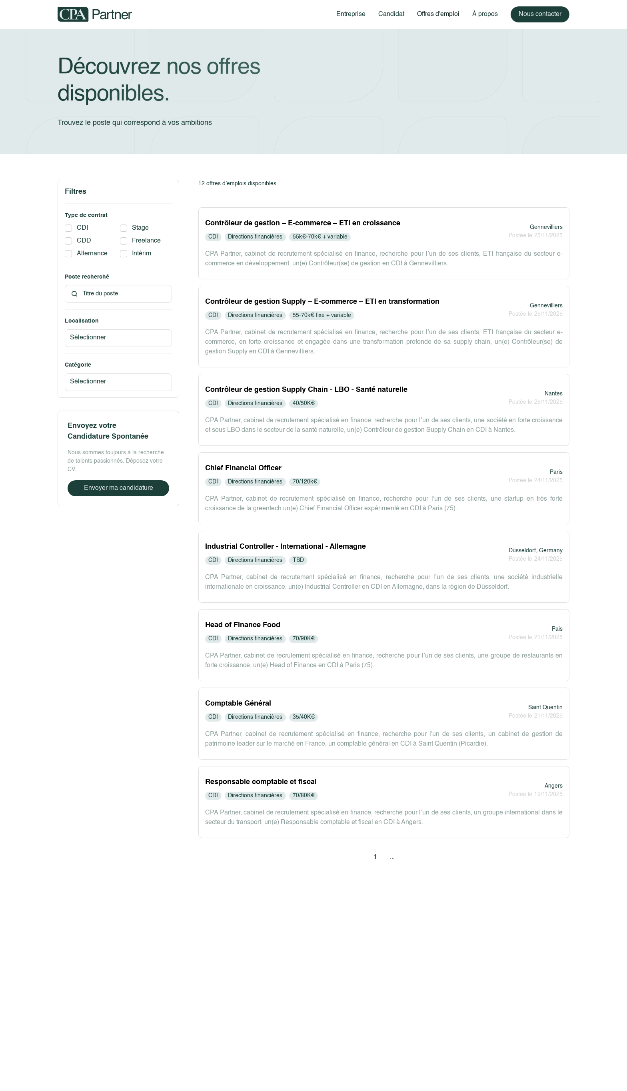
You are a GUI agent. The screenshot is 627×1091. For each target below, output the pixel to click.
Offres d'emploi (438, 14)
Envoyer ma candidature (118, 488)
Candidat (391, 14)
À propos (485, 14)
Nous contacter (540, 14)
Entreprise (350, 14)
